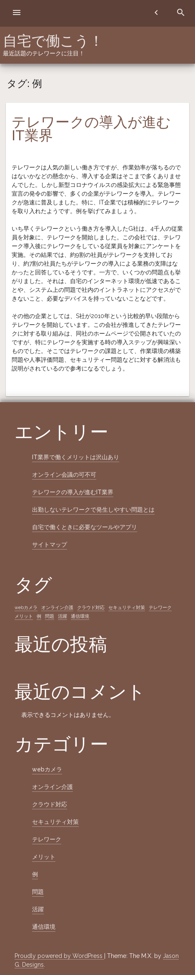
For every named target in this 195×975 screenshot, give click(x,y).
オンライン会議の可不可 (64, 474)
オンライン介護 (52, 786)
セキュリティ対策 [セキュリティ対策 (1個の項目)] (126, 607)
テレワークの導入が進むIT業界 (91, 129)
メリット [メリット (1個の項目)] (24, 616)
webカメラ (47, 769)
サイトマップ (49, 544)
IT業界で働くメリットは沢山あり (75, 457)
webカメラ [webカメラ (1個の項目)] (26, 607)
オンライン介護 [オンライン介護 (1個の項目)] (57, 607)
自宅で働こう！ (53, 40)
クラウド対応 (49, 804)
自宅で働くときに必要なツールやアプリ (84, 527)
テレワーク (46, 839)
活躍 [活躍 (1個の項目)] (62, 616)
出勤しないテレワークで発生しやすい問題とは (93, 509)
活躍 (38, 909)
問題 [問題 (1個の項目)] (49, 616)
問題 (38, 891)
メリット (43, 856)
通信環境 (43, 926)
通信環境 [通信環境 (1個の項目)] (80, 616)
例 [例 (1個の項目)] (39, 616)
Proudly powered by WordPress (59, 956)
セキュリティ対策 (55, 821)
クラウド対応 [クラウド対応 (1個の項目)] (91, 607)
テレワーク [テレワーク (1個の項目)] (160, 607)
